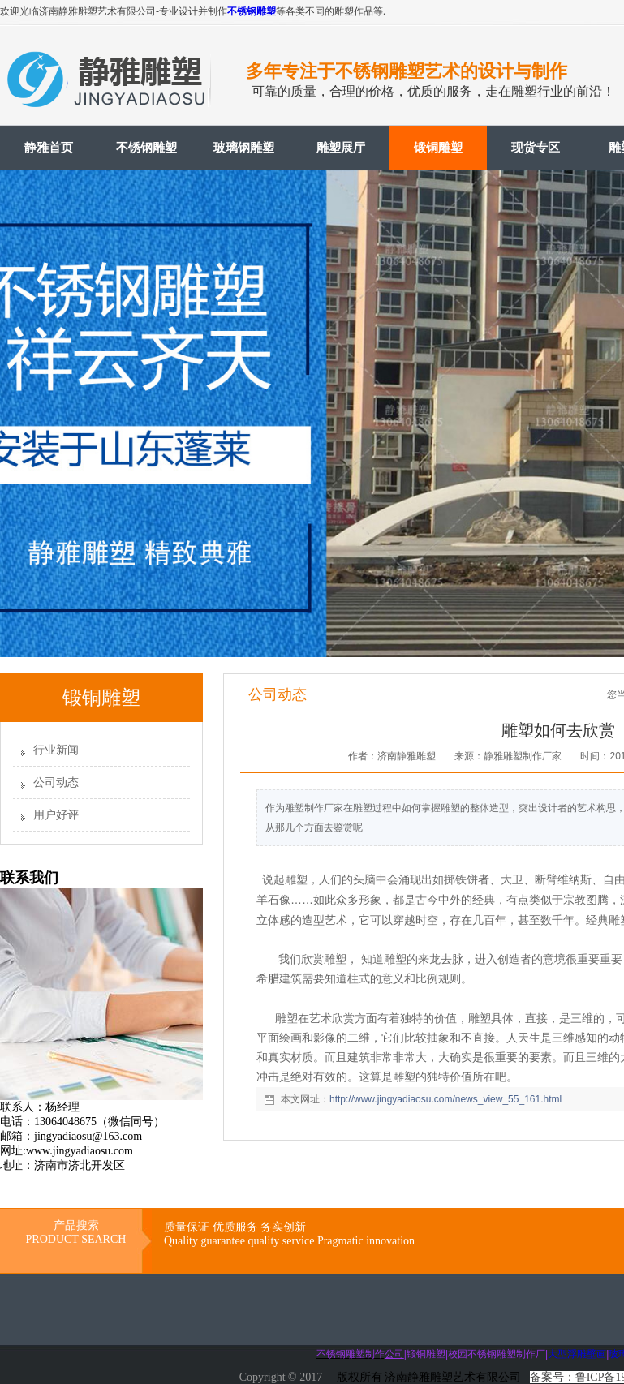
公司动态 (56, 782)
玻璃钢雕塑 (243, 147)
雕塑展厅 (340, 147)
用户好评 (56, 815)
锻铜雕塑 (438, 147)
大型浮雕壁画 (577, 1354)
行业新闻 (56, 750)
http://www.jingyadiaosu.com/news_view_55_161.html (445, 1099)
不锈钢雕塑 (251, 11)
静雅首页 (48, 147)
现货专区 (535, 147)
